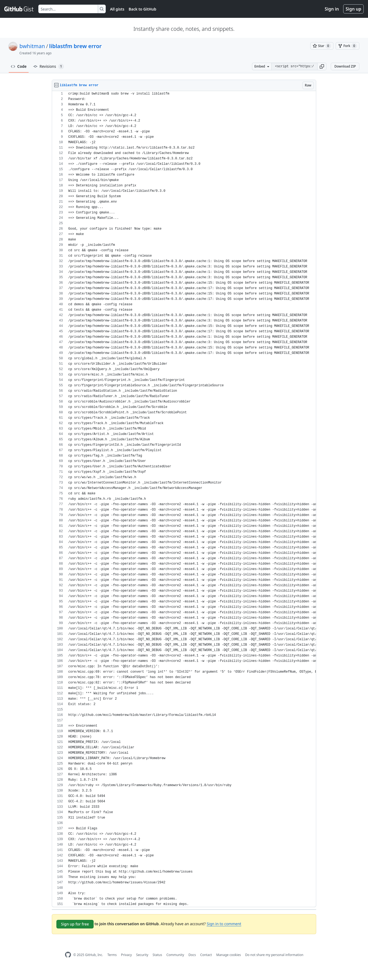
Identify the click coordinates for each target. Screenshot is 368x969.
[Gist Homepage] (19, 9)
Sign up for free (75, 924)
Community (175, 955)
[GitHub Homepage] (68, 954)
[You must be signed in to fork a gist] (347, 46)
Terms (112, 955)
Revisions (48, 66)
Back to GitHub (142, 9)
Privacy (126, 955)
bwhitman (32, 46)
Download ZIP (345, 66)
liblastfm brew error (75, 46)
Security (142, 955)
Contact (206, 955)
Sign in (332, 9)
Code (19, 66)
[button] (321, 66)
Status (157, 955)
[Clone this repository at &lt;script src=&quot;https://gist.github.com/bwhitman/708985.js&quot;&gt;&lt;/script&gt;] (294, 66)
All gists (117, 9)
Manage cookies (228, 955)
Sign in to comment (224, 923)
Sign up (353, 9)
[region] (184, 499)
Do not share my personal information (274, 955)
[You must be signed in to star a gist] (321, 46)
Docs (192, 955)
